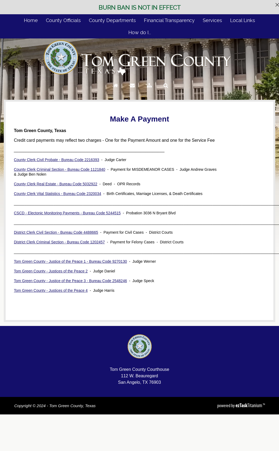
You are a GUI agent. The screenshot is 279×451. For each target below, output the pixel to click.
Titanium (249, 405)
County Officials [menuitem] (63, 20)
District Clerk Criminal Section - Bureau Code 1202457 (59, 242)
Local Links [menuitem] (242, 20)
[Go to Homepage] (116, 90)
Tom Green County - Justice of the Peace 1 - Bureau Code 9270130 (70, 261)
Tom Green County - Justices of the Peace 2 (51, 271)
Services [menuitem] (212, 20)
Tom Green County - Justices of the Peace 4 (51, 290)
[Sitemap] (149, 90)
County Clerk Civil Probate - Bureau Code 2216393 (56, 160)
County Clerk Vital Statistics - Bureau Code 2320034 (57, 193)
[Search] (165, 90)
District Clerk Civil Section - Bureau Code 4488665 (56, 232)
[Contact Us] (132, 90)
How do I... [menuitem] (139, 32)
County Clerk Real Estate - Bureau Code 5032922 (55, 184)
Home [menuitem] (31, 20)
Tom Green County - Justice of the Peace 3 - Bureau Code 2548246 (70, 281)
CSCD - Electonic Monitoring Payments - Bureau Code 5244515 (67, 213)
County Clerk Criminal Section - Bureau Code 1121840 (59, 169)
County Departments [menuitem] (112, 20)
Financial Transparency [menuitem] (169, 20)
